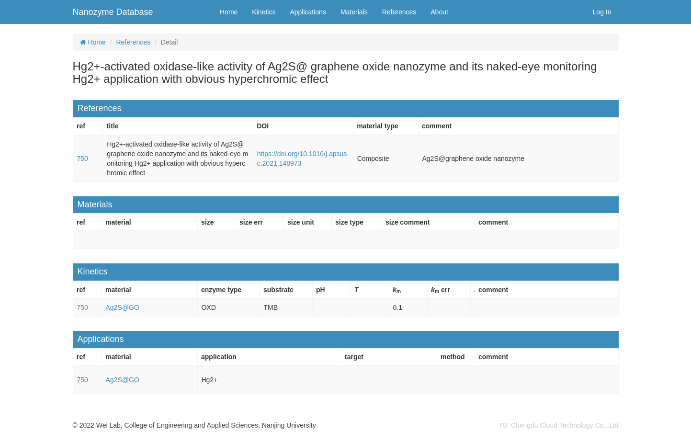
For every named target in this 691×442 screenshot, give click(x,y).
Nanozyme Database (113, 12)
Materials (354, 12)
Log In (602, 12)
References (399, 12)
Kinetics (263, 12)
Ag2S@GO (122, 307)
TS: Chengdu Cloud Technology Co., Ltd (558, 425)
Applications (308, 12)
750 (82, 158)
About (439, 12)
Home (229, 12)
